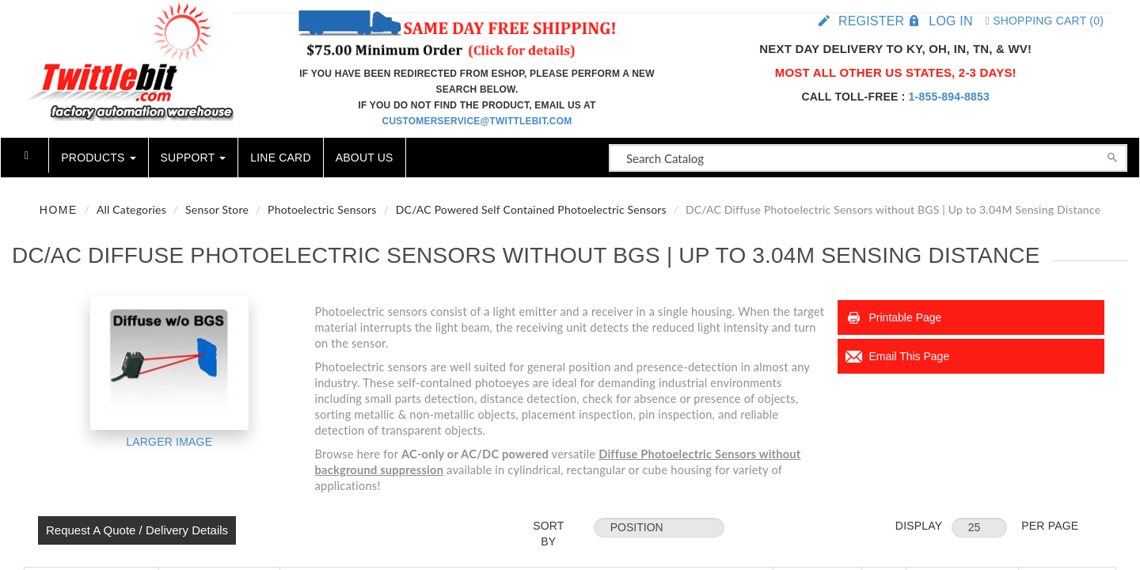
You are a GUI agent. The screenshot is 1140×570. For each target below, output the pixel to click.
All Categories (131, 209)
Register (871, 21)
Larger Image (169, 441)
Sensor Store (217, 209)
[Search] (1112, 156)
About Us (364, 157)
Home (59, 209)
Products (98, 157)
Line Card (280, 157)
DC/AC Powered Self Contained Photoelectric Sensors (531, 209)
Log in (950, 21)
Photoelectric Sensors (322, 209)
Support (193, 157)
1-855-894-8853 (949, 96)
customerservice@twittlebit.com (477, 121)
